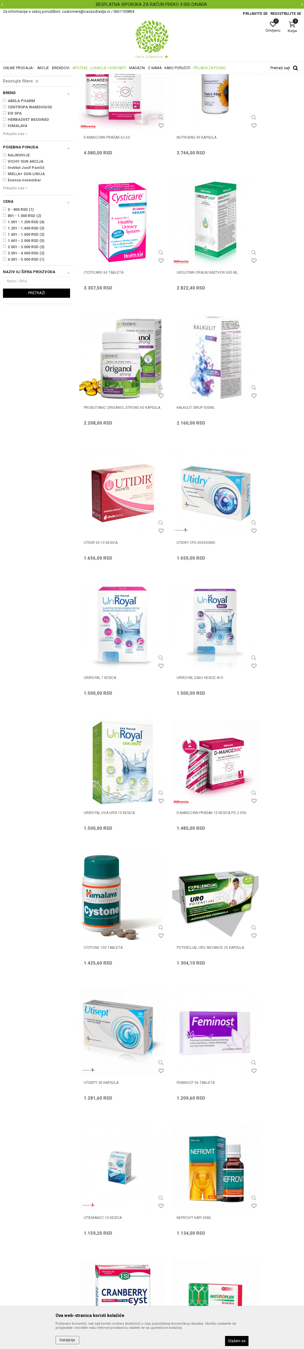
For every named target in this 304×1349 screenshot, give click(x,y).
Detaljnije (67, 1340)
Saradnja (87, 1198)
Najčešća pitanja (94, 1215)
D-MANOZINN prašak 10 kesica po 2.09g (265, 552)
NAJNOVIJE (19, 229)
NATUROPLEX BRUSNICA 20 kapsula (182, 906)
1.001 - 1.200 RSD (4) (26, 296)
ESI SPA (15, 187)
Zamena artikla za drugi (177, 1240)
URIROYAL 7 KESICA (252, 431)
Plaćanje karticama (173, 1223)
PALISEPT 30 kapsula (102, 1022)
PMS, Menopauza (20, 118)
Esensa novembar (24, 254)
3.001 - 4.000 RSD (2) (26, 327)
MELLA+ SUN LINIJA (26, 248)
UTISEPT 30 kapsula (253, 667)
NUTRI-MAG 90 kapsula (180, 195)
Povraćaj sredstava (173, 1257)
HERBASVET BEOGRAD (28, 193)
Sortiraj (261, 87)
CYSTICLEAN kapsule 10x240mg (263, 904)
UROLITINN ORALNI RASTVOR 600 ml (111, 315)
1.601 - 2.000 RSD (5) (26, 315)
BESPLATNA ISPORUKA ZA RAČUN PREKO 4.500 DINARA (151, 4)
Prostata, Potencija (22, 112)
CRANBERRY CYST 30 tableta (109, 904)
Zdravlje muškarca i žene (95, 78)
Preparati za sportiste (23, 136)
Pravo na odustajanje (174, 1265)
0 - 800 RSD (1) (21, 283)
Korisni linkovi (91, 1223)
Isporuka (163, 1232)
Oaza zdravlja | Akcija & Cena (27, 78)
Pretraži (36, 367)
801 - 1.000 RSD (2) (24, 290)
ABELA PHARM (21, 175)
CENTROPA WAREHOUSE (30, 181)
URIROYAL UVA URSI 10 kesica (185, 549)
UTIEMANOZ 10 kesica (179, 785)
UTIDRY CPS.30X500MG (179, 431)
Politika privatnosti (172, 1198)
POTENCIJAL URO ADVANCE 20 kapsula (185, 670)
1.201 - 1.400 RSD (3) (26, 302)
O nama (86, 1190)
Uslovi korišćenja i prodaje (179, 1190)
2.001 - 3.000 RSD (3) (26, 321)
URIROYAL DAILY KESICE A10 (107, 549)
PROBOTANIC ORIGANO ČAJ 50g (187, 1022)
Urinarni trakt (17, 106)
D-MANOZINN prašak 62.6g (107, 195)
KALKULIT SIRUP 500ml (255, 313)
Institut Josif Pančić (26, 242)
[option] (152, 4)
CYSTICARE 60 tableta (256, 195)
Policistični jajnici (20, 131)
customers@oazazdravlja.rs (29, 1238)
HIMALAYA (17, 200)
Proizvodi (63, 78)
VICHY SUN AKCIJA (25, 235)
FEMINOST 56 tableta (103, 785)
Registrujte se (285, 13)
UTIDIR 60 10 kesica (101, 431)
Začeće (11, 124)
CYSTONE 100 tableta (103, 667)
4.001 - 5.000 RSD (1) (26, 333)
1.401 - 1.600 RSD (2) (26, 308)
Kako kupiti (165, 1207)
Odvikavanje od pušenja (25, 142)
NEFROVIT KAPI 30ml (253, 785)
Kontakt (86, 1207)
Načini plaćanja (169, 1215)
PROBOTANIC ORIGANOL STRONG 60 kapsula (190, 315)
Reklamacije (166, 1248)
